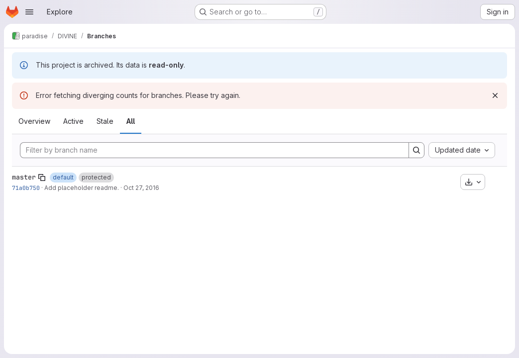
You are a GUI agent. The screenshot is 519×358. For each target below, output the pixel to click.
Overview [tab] (34, 121)
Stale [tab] (105, 121)
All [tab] (130, 121)
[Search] (416, 150)
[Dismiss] (495, 95)
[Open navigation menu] (29, 12)
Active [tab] (73, 121)
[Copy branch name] (42, 177)
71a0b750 (26, 187)
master (24, 177)
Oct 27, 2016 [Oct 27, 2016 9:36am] (141, 187)
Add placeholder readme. (81, 187)
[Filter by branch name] (214, 150)
